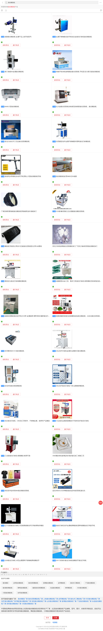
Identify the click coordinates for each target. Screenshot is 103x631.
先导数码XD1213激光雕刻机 (14, 351)
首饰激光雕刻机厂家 (38, 601)
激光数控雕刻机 (7, 588)
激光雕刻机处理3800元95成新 (66, 176)
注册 (55, 618)
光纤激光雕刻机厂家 (8, 601)
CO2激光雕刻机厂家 (92, 599)
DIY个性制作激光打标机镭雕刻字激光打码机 (71, 560)
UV (38, 574)
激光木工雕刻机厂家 (77, 599)
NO (26, 574)
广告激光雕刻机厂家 (84, 601)
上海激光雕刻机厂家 (50, 599)
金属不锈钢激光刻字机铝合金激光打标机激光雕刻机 (74, 37)
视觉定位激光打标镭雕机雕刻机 (15, 281)
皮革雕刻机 (61, 583)
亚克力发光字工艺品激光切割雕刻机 (17, 141)
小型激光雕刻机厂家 (29, 604)
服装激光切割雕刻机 (39, 588)
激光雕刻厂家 (23, 599)
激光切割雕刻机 (33, 583)
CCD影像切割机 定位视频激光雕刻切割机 (70, 211)
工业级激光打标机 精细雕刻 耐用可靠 (17, 456)
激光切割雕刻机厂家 (35, 599)
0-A (2, 574)
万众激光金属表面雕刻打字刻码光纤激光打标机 (72, 421)
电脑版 (55, 622)
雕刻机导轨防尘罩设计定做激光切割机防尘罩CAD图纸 (23, 246)
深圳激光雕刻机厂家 (14, 604)
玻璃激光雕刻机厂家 (69, 601)
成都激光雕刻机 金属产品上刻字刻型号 (18, 37)
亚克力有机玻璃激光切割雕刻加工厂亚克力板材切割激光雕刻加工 (75, 246)
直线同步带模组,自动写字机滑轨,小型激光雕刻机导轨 (23, 176)
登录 (47, 618)
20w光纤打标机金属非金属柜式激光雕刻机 (70, 351)
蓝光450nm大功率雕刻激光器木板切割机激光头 (68, 491)
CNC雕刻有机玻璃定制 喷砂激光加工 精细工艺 (68, 456)
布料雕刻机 (68, 588)
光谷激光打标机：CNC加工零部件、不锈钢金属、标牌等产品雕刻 (27, 421)
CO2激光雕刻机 (82, 588)
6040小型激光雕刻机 (12, 106)
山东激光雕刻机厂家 (54, 601)
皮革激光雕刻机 (18, 583)
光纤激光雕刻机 (22, 593)
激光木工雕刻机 (75, 583)
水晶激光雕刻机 (55, 588)
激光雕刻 (5, 583)
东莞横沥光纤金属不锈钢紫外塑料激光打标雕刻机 (73, 141)
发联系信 (6, 45)
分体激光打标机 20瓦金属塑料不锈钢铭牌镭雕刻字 (22, 560)
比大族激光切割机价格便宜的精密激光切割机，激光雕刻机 (76, 106)
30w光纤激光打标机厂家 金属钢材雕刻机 (70, 386)
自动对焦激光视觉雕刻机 (13, 386)
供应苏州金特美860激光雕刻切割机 (17, 491)
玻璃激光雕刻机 (48, 583)
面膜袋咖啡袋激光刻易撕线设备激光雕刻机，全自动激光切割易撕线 (79, 316)
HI (16, 574)
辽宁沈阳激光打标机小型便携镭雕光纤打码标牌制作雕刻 (24, 525)
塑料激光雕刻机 (22, 588)
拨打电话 (16, 45)
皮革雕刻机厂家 (64, 599)
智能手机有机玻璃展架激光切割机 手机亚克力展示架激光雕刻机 (78, 72)
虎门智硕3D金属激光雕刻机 (14, 72)
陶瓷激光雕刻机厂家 (23, 601)
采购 (100, 502)
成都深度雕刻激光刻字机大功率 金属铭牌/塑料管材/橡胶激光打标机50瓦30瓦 (31, 316)
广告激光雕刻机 (90, 583)
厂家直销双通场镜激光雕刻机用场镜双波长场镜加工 (19, 211)
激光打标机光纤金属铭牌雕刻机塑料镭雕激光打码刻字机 (75, 525)
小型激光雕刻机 (7, 593)
